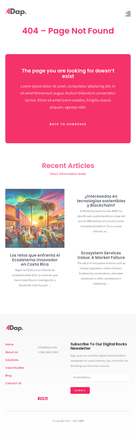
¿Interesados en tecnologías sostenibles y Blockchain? (101, 202)
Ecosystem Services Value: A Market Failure (101, 256)
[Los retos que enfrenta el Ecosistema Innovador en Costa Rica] (34, 219)
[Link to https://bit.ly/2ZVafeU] (39, 398)
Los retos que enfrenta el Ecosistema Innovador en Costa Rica (35, 261)
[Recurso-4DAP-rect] (15, 9)
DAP (81, 420)
